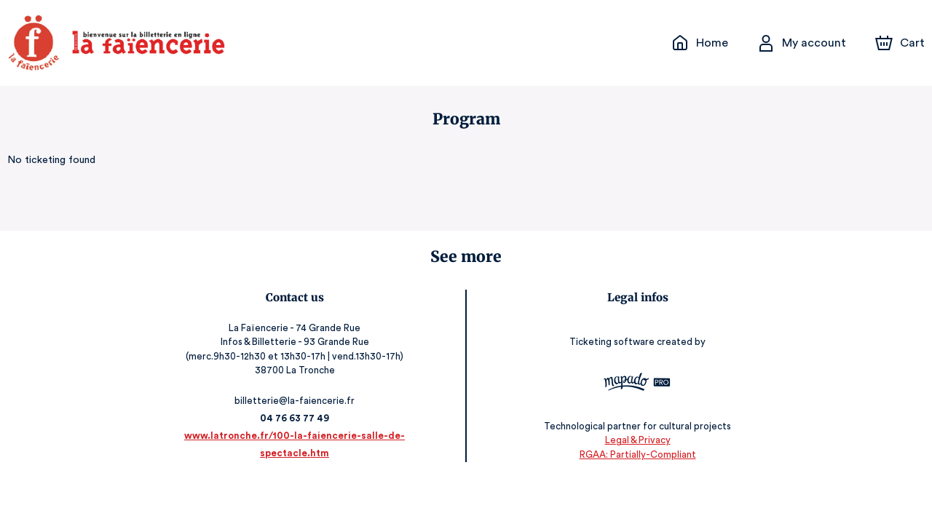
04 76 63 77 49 (302, 418)
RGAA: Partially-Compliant (629, 454)
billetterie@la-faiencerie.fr (303, 400)
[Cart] (901, 42)
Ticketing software (606, 341)
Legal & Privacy (629, 439)
